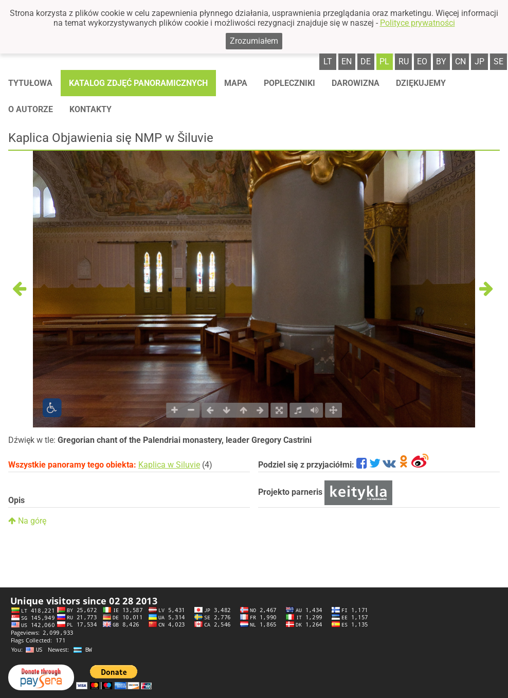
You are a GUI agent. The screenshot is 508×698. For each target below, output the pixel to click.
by (441, 61)
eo (422, 61)
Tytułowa (30, 83)
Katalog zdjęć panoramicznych (138, 83)
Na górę (27, 521)
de (365, 61)
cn (460, 61)
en (346, 61)
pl (384, 61)
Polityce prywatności (417, 23)
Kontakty (90, 109)
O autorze (30, 109)
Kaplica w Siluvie (169, 465)
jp (479, 61)
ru (403, 61)
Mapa (235, 83)
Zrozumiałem (254, 41)
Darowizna (355, 83)
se (498, 61)
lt (327, 61)
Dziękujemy (421, 83)
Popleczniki (289, 83)
